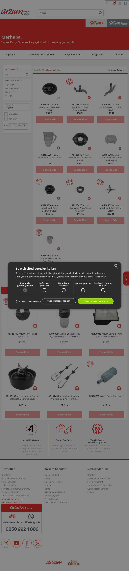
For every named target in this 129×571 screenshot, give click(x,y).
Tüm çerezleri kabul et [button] (94, 298)
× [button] (117, 265)
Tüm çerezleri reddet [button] (56, 298)
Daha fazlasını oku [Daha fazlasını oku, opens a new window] (97, 273)
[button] (28, 306)
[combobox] (116, 262)
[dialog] (64, 285)
